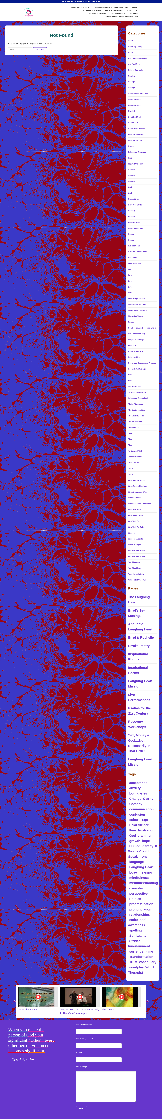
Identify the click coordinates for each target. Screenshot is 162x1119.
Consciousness (134, 99)
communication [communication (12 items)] (141, 809)
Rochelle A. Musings (92, 10)
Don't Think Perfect (136, 129)
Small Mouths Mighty (137, 392)
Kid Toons (132, 258)
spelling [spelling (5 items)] (135, 930)
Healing (131, 211)
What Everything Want (137, 492)
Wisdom (131, 533)
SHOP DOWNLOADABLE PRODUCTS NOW (122, 17)
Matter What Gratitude (137, 310)
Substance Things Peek (138, 398)
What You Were (134, 510)
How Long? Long (135, 228)
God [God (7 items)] (132, 835)
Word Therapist (134, 545)
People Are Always (136, 340)
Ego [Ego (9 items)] (145, 820)
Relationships (134, 357)
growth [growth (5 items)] (134, 841)
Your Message (81, 1067)
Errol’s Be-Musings (114, 10)
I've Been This (134, 246)
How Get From (134, 222)
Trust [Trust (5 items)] (133, 962)
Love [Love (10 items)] (133, 872)
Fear (130, 158)
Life (129, 269)
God (130, 187)
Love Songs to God (96, 14)
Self (129, 375)
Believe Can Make (135, 70)
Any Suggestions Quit (137, 58)
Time (130, 433)
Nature (131, 322)
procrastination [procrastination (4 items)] (141, 904)
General (131, 170)
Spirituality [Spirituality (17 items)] (137, 935)
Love (130, 275)
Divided (131, 111)
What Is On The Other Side (139, 504)
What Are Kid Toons (136, 480)
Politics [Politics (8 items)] (135, 899)
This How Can (134, 427)
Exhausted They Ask (137, 152)
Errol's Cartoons (135, 140)
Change (131, 82)
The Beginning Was (136, 410)
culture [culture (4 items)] (134, 820)
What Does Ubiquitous (137, 486)
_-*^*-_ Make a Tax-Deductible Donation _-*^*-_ (81, 1)
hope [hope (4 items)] (146, 841)
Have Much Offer (135, 205)
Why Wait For (134, 521)
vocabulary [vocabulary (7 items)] (147, 962)
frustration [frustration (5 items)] (146, 830)
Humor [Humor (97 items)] (134, 846)
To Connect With (135, 451)
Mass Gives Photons (137, 304)
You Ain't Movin (134, 568)
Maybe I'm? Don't (135, 316)
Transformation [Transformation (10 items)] (141, 957)
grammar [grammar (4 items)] (144, 835)
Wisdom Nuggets (118, 14)
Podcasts (131, 10)
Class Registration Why (138, 93)
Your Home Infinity (136, 574)
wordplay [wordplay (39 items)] (136, 967)
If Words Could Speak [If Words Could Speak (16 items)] (142, 851)
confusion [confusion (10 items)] (137, 814)
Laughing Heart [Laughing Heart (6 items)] (141, 867)
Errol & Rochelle (141, 637)
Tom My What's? (135, 457)
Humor (131, 234)
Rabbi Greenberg (135, 351)
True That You (134, 463)
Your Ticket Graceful (137, 580)
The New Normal (135, 422)
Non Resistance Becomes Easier (142, 328)
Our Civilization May (136, 334)
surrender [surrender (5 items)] (137, 951)
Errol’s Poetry (139, 646)
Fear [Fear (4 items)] (132, 830)
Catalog (134, 14)
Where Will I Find (135, 515)
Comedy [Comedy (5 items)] (135, 804)
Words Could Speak (136, 551)
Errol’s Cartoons (79, 7)
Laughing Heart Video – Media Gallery (111, 7)
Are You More (134, 64)
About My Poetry (135, 47)
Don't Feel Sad (134, 117)
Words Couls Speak (136, 556)
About (135, 7)
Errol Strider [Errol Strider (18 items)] (138, 825)
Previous (14, 1001)
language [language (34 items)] (136, 862)
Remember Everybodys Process (142, 363)
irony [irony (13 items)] (144, 856)
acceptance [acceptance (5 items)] (138, 783)
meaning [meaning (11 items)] (145, 872)
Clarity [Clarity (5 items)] (148, 798)
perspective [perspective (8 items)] (138, 893)
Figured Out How (135, 164)
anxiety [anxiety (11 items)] (135, 788)
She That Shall (134, 386)
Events (131, 146)
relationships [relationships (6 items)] (139, 914)
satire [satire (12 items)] (133, 920)
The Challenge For (136, 416)
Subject (79, 1053)
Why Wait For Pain (136, 527)
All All (130, 52)
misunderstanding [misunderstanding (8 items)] (143, 883)
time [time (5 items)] (149, 951)
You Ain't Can (134, 562)
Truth (130, 468)
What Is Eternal (134, 498)
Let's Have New (134, 263)
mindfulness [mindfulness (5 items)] (139, 878)
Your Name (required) (84, 1024)
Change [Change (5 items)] (135, 798)
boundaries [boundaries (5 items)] (138, 793)
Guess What (133, 199)
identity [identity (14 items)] (147, 846)
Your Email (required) (84, 1039)
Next (147, 1001)
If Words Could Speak (137, 252)
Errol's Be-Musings (136, 135)
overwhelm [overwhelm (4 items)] (137, 888)
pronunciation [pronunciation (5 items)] (140, 909)
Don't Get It (133, 123)
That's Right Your (135, 404)
